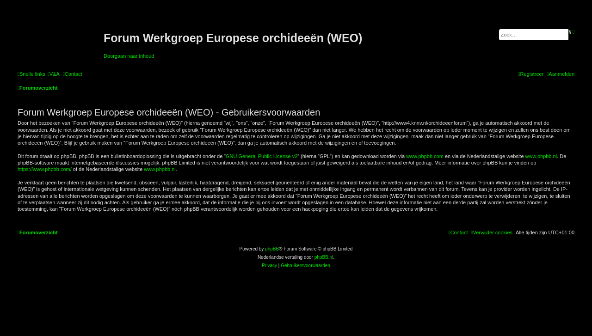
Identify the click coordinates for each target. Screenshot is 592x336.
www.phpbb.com (425, 156)
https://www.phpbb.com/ (45, 169)
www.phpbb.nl (541, 156)
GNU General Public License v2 (261, 156)
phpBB (272, 248)
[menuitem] (54, 74)
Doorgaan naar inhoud (129, 56)
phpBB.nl (323, 257)
